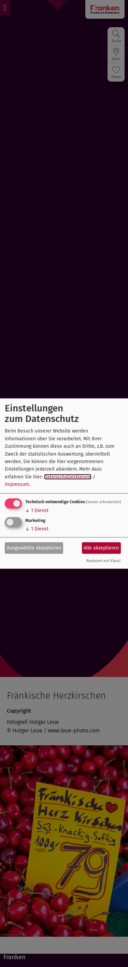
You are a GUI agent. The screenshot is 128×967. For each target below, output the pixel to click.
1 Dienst (36, 510)
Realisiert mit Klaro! (103, 560)
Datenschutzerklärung (67, 476)
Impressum (17, 484)
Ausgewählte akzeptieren (34, 548)
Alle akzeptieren (101, 548)
